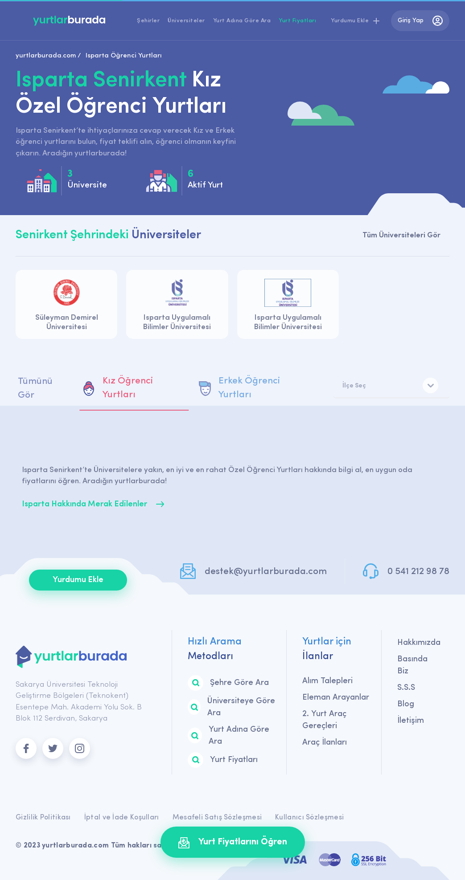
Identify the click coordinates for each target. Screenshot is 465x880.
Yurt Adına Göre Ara (242, 21)
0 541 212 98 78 (418, 571)
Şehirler (148, 21)
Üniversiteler (186, 21)
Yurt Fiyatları (297, 21)
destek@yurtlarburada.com (266, 571)
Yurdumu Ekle (78, 580)
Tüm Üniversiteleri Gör (401, 235)
